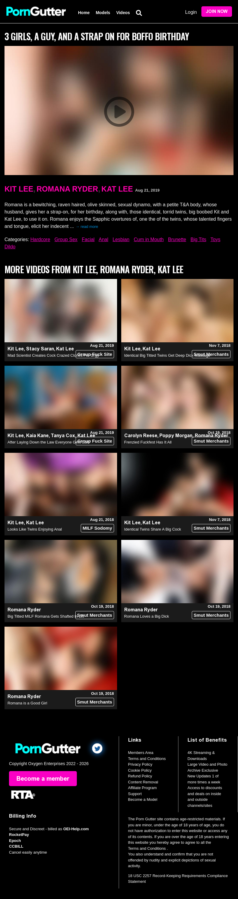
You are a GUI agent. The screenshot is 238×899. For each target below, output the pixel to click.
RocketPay (19, 834)
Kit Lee (19, 189)
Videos (123, 12)
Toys (215, 239)
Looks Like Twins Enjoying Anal (35, 529)
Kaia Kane (37, 435)
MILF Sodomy (97, 528)
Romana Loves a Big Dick (146, 616)
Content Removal (143, 782)
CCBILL (16, 846)
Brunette (177, 239)
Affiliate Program (142, 787)
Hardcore (40, 239)
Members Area (141, 752)
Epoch (15, 840)
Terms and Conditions (147, 758)
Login (191, 12)
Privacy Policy (140, 764)
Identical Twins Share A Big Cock (152, 529)
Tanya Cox (63, 435)
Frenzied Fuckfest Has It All (148, 442)
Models (103, 12)
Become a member (43, 778)
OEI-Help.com (76, 829)
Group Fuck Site (94, 354)
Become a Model (143, 799)
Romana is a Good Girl (27, 703)
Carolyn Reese (140, 435)
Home (84, 12)
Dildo (10, 246)
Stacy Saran (40, 349)
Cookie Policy (140, 770)
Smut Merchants (211, 354)
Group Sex (66, 239)
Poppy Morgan (175, 435)
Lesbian (121, 239)
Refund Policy (140, 776)
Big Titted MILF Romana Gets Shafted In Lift (46, 616)
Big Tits (198, 239)
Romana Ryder (67, 189)
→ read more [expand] (87, 226)
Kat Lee (117, 189)
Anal (103, 239)
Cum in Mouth (149, 239)
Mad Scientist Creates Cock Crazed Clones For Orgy (53, 355)
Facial (88, 239)
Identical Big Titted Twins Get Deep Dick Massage (167, 355)
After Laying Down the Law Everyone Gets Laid (48, 442)
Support (135, 794)
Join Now (216, 11)
